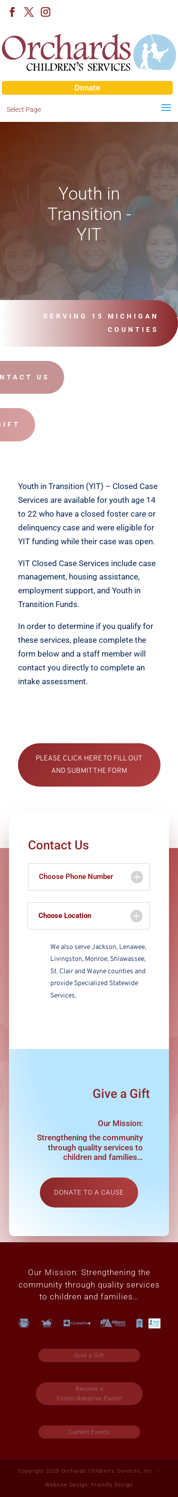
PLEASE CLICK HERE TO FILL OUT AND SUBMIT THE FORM (89, 765)
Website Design (66, 1485)
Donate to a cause (89, 1192)
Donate (87, 87)
